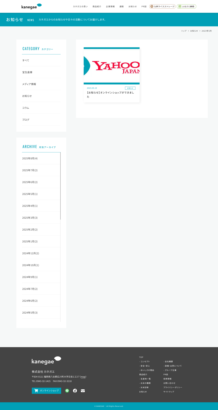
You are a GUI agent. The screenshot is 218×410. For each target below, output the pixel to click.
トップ (184, 31)
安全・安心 (145, 366)
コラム (25, 108)
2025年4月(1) (30, 206)
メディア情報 (29, 84)
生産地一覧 (146, 378)
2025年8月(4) (30, 158)
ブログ (25, 119)
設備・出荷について (173, 366)
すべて (25, 60)
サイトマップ (169, 391)
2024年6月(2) (30, 300)
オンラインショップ (49, 390)
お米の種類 (146, 383)
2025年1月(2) (30, 241)
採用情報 (168, 378)
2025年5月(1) (30, 194)
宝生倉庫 (27, 72)
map (83, 376)
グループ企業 (170, 370)
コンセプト (145, 361)
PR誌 (144, 6)
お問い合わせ (170, 383)
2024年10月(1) (30, 265)
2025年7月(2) (30, 170)
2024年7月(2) (30, 289)
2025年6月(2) (30, 182)
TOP (141, 357)
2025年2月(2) (30, 229)
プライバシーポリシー (173, 387)
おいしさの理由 (147, 370)
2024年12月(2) (30, 253)
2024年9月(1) (30, 277)
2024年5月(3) (30, 312)
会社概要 (169, 361)
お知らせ (132, 6)
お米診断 (145, 387)
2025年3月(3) (30, 217)
